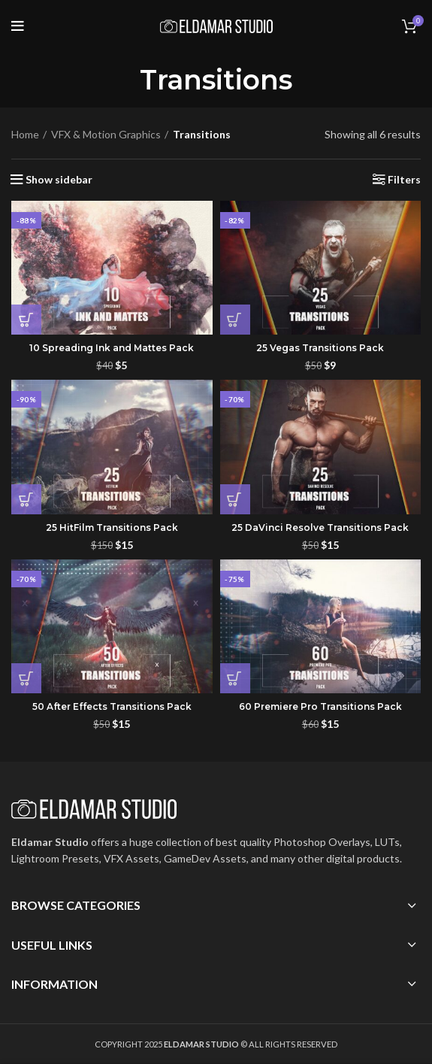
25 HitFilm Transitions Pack (112, 527)
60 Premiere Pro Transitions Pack (320, 706)
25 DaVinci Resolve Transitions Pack (320, 527)
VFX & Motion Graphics (106, 134)
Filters (404, 179)
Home (25, 134)
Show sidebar (59, 179)
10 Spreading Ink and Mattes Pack (111, 347)
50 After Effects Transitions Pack (112, 706)
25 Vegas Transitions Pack (320, 347)
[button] (26, 320)
